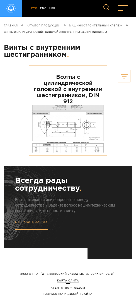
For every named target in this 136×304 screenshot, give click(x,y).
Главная (11, 25)
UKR (52, 8)
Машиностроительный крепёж (96, 25)
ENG (43, 8)
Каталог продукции (43, 25)
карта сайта (68, 280)
